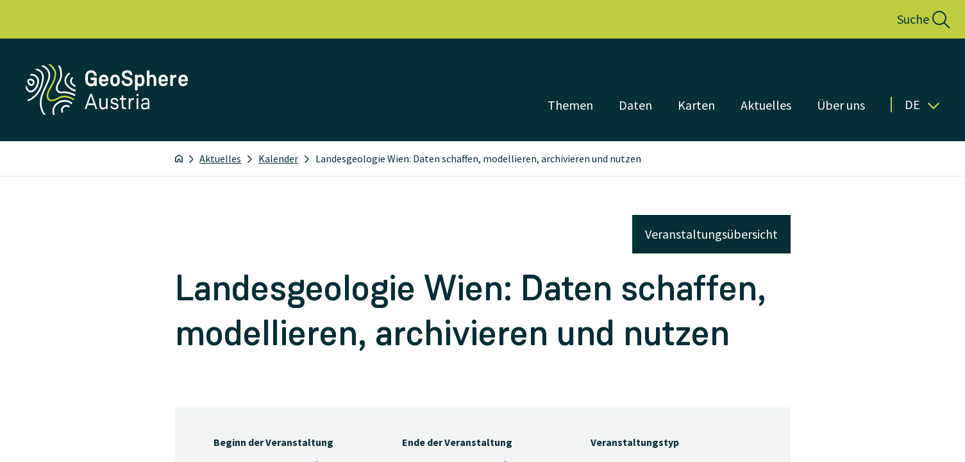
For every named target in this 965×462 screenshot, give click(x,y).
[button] (909, 19)
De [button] (922, 104)
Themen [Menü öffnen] (570, 105)
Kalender (278, 158)
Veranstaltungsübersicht (711, 234)
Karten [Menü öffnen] (696, 105)
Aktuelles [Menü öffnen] (766, 105)
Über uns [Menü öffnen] (841, 105)
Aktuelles (220, 158)
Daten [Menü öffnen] (635, 105)
